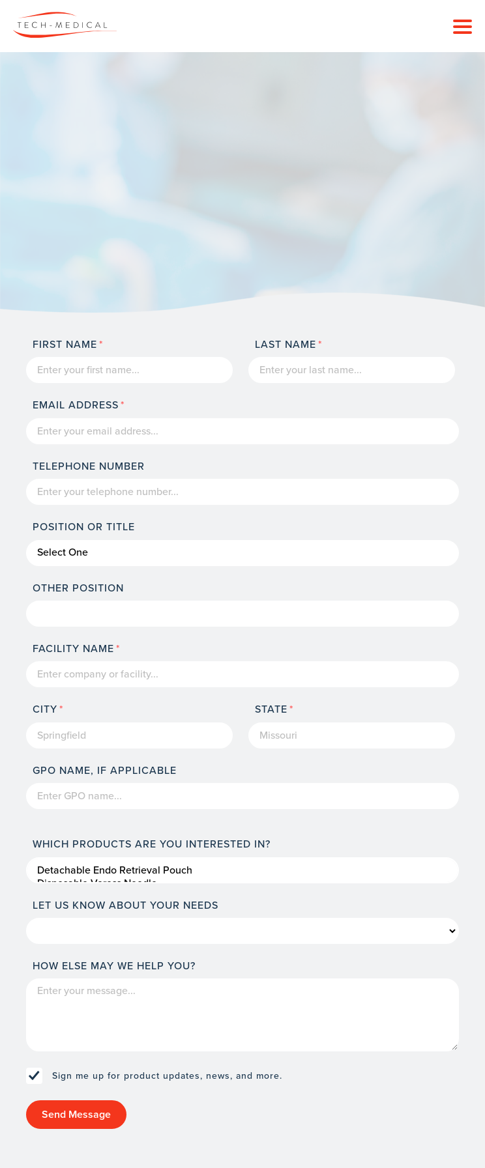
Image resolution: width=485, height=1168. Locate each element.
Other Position (78, 588)
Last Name (285, 344)
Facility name (73, 649)
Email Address (76, 405)
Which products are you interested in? (152, 844)
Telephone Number (89, 466)
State (271, 709)
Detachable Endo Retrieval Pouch (242, 870)
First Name (65, 344)
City (45, 709)
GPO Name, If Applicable (105, 770)
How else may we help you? (114, 966)
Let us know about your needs (125, 905)
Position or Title (84, 527)
